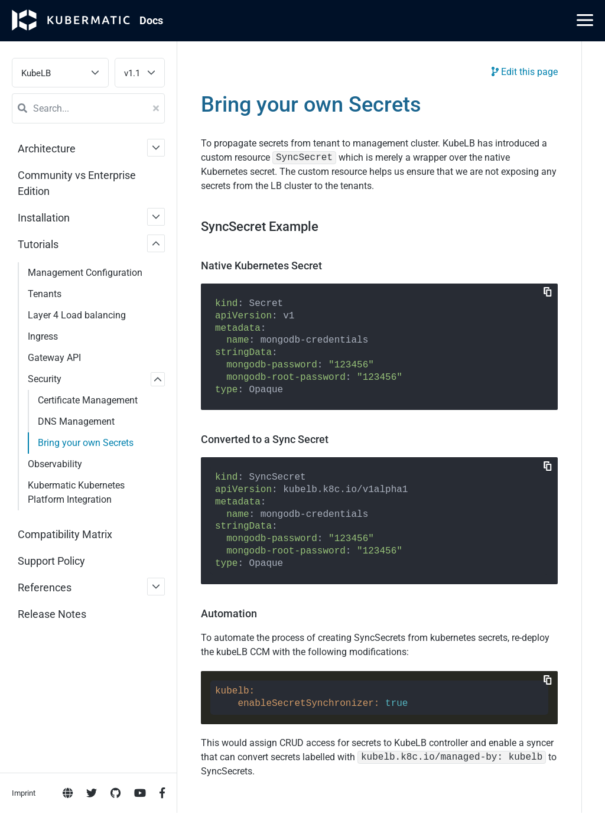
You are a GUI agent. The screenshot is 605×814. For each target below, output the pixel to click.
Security (44, 379)
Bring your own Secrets (86, 442)
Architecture (47, 148)
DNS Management (76, 421)
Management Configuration (85, 272)
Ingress (43, 336)
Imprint (23, 479)
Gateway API (54, 357)
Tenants (44, 293)
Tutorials (38, 244)
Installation (44, 217)
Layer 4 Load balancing (77, 315)
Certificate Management (88, 400)
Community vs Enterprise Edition (77, 183)
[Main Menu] (585, 20)
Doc (151, 20)
